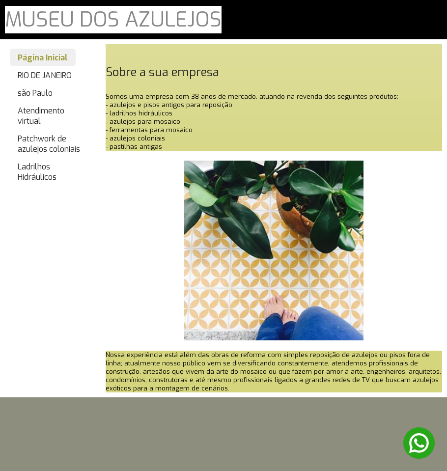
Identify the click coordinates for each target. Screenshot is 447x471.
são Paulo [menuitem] (35, 93)
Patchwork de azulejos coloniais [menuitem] (49, 144)
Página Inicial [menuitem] (43, 58)
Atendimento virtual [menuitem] (41, 116)
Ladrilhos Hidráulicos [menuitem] (37, 172)
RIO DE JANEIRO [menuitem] (45, 75)
